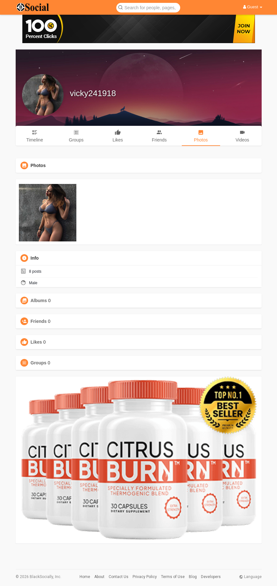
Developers (211, 577)
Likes (36, 342)
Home (85, 577)
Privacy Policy (145, 577)
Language (250, 577)
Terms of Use (173, 577)
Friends (39, 321)
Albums (39, 300)
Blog (193, 577)
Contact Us (118, 577)
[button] (148, 7)
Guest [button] (253, 6)
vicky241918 (93, 93)
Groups (39, 362)
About (99, 577)
